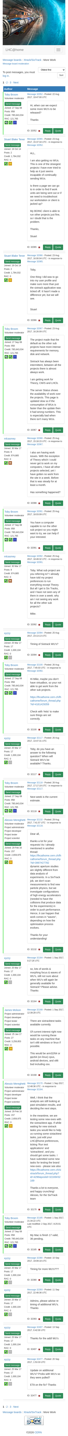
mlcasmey (10, 438)
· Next (15, 82)
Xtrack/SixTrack (32, 59)
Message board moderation (16, 63)
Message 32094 (35, 633)
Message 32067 (35, 328)
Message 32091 (35, 511)
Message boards (12, 59)
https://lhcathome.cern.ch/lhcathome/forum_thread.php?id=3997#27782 (45, 859)
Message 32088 (35, 438)
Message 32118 (35, 782)
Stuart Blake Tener (14, 139)
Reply (48, 131)
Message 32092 (35, 556)
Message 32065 (35, 139)
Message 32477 (35, 1359)
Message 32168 (35, 1009)
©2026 (34, 1432)
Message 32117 (35, 738)
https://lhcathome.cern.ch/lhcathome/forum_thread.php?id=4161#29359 (45, 701)
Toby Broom (11, 94)
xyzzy (7, 633)
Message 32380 (35, 1258)
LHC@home (15, 50)
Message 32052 (35, 94)
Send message (13, 104)
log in (6, 75)
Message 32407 (35, 1327)
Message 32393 (35, 1289)
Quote (58, 131)
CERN (38, 1432)
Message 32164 (35, 957)
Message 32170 (35, 1083)
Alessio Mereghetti (15, 820)
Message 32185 (35, 1218)
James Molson (13, 1010)
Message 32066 (35, 255)
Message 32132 (35, 819)
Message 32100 (35, 664)
